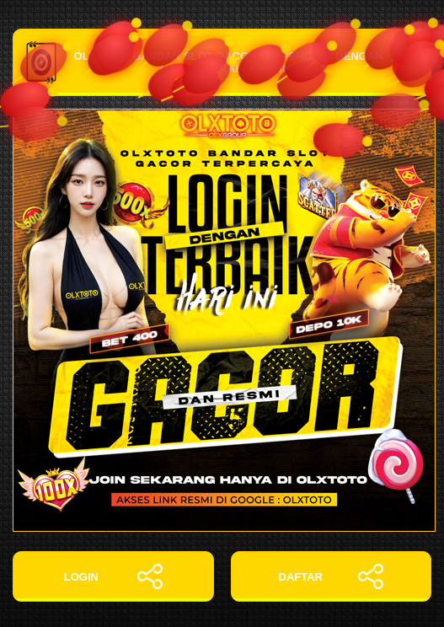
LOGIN (113, 576)
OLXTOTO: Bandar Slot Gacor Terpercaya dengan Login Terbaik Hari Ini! (222, 62)
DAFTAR (331, 576)
